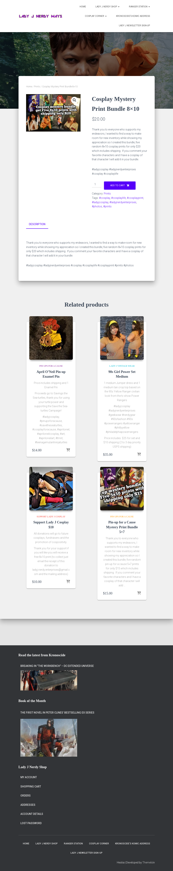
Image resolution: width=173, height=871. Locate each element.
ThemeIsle (148, 862)
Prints (37, 86)
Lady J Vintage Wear (122, 365)
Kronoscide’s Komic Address (133, 16)
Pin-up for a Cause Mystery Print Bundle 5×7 (122, 526)
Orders (25, 795)
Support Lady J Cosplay (51, 516)
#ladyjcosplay (100, 202)
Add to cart (117, 185)
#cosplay (104, 197)
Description (37, 224)
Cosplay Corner (96, 16)
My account (28, 777)
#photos (97, 206)
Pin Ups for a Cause (51, 365)
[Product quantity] (97, 184)
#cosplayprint (135, 197)
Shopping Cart (30, 786)
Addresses (27, 804)
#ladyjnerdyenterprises (122, 202)
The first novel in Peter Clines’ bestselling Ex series (57, 712)
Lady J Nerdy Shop (107, 6)
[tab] (40, 224)
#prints (107, 206)
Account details (31, 813)
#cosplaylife (118, 197)
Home (83, 6)
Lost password (31, 823)
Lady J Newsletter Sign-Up (134, 25)
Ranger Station (139, 6)
